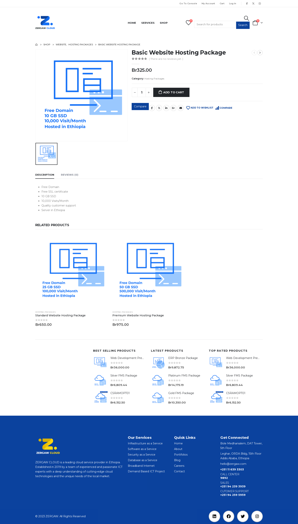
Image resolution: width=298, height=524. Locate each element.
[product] (72, 270)
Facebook (152, 108)
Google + (173, 108)
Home (132, 22)
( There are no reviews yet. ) (166, 58)
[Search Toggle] (247, 18)
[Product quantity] (141, 92)
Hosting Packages (154, 78)
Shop (164, 22)
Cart (222, 3)
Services (148, 22)
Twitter (159, 108)
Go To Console (188, 3)
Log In (232, 3)
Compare (140, 106)
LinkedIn (166, 108)
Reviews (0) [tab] (69, 174)
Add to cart (173, 92)
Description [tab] (44, 174)
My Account (208, 3)
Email (181, 108)
